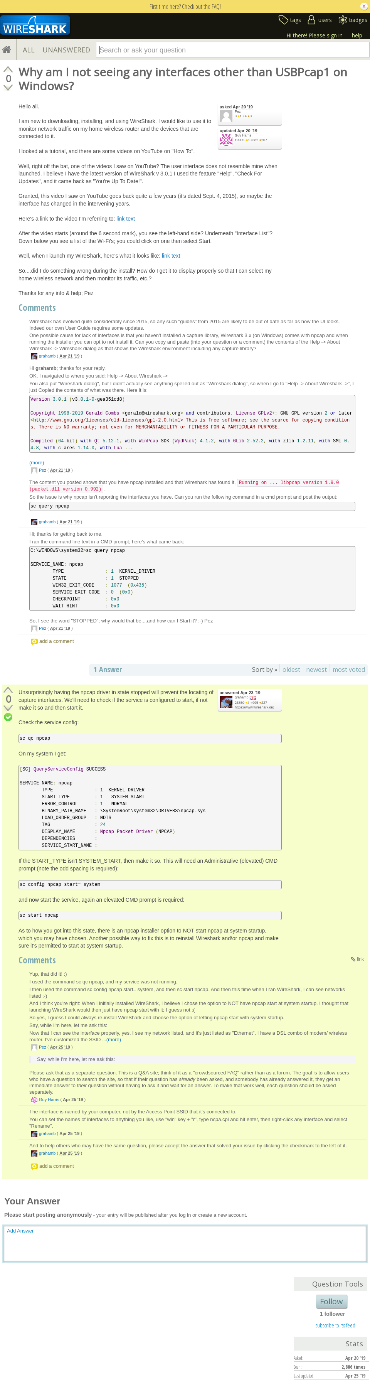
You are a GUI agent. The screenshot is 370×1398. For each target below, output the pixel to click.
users (325, 20)
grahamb (47, 356)
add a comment (56, 641)
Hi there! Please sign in (314, 35)
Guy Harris (243, 135)
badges (358, 20)
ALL (29, 49)
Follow (331, 1301)
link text (125, 219)
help (357, 35)
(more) (36, 462)
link (360, 959)
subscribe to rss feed (335, 1325)
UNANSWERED (66, 49)
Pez (238, 111)
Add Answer (20, 1231)
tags (295, 20)
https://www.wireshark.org (254, 707)
